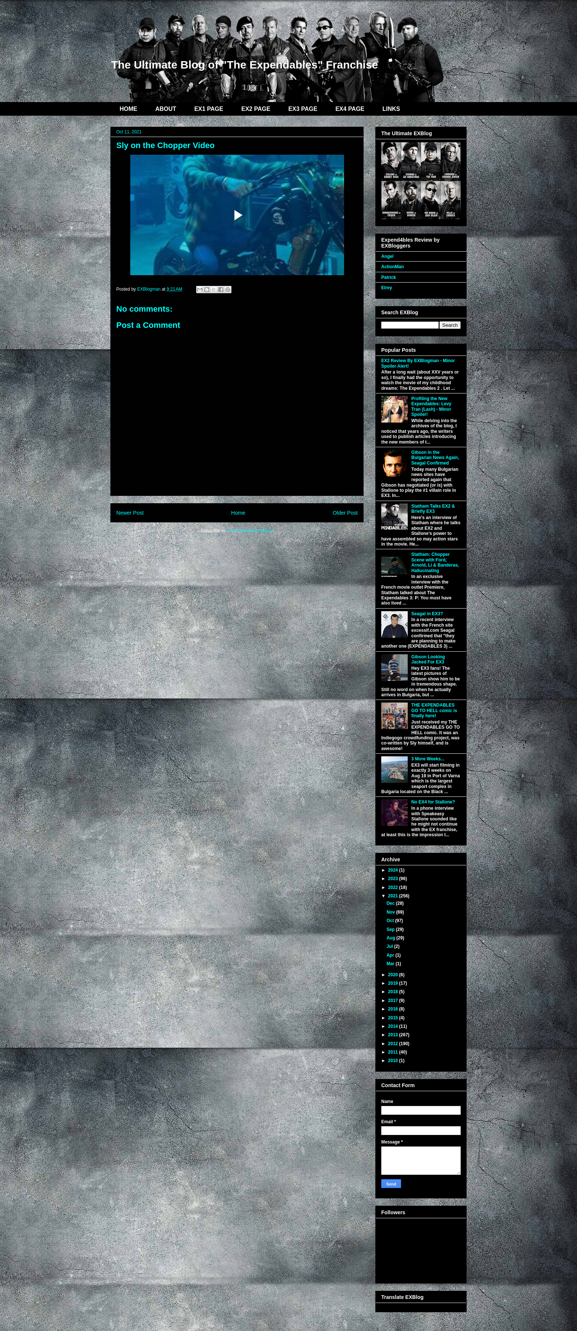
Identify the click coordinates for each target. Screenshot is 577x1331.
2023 (393, 878)
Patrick (388, 277)
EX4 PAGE (349, 109)
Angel (387, 256)
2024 (393, 870)
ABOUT (165, 109)
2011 (393, 1052)
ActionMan (392, 266)
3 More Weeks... (428, 758)
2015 (393, 1017)
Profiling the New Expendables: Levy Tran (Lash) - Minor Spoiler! (431, 406)
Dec (391, 903)
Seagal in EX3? (427, 613)
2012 (393, 1043)
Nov (391, 912)
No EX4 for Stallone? (433, 802)
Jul (390, 946)
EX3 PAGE (303, 109)
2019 (393, 983)
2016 (393, 1009)
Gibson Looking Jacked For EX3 (428, 659)
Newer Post (130, 513)
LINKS (391, 109)
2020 (393, 974)
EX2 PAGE (255, 109)
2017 (393, 1000)
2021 (393, 896)
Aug (391, 938)
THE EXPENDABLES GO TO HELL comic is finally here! (434, 710)
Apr (390, 955)
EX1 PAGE (208, 109)
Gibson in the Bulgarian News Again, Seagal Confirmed (435, 458)
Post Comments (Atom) (250, 530)
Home (238, 513)
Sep (391, 929)
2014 (393, 1026)
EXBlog (162, 36)
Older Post (345, 513)
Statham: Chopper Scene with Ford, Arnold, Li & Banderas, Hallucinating (435, 562)
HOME (128, 109)
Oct (390, 920)
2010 (393, 1060)
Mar (391, 963)
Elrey (386, 287)
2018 (393, 991)
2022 (393, 887)
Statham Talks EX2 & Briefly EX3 (433, 509)
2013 (393, 1034)
